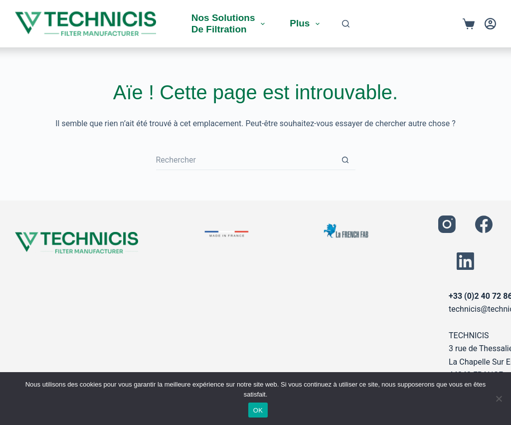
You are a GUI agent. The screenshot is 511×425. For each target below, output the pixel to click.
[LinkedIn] (465, 261)
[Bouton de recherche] (345, 160)
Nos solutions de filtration (230, 23)
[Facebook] (484, 224)
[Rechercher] (345, 23)
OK (258, 410)
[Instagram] (447, 224)
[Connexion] (490, 23)
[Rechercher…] (246, 160)
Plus (307, 24)
